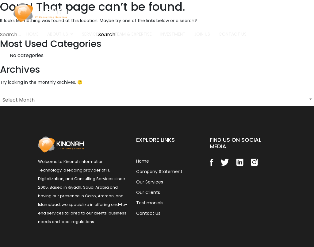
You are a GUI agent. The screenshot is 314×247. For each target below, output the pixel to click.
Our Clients (148, 192)
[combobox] (157, 99)
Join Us (202, 34)
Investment (173, 34)
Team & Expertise (133, 34)
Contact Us (233, 34)
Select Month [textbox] (18, 99)
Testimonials (149, 203)
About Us (57, 34)
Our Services (149, 182)
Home (32, 34)
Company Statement (159, 171)
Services (91, 34)
